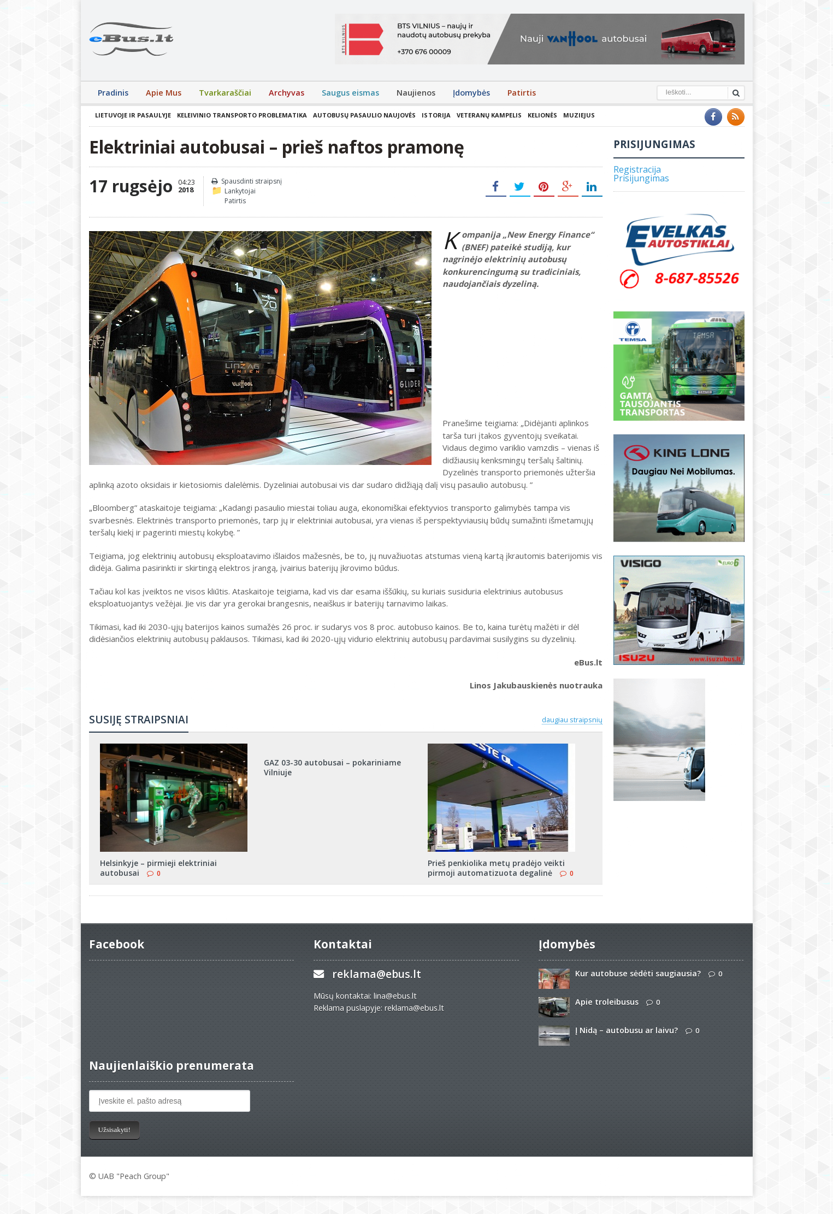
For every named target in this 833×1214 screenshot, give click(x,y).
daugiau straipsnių (572, 719)
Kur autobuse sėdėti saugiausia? (638, 973)
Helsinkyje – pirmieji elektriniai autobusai (158, 868)
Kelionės (542, 115)
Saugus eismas (350, 92)
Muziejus (578, 115)
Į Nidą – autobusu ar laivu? (626, 1030)
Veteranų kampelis (488, 115)
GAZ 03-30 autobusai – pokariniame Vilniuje (332, 767)
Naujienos (416, 92)
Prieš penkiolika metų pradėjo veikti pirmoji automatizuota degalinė (496, 868)
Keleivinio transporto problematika (242, 115)
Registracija (637, 169)
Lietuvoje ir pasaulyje (133, 115)
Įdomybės (471, 92)
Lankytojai (240, 191)
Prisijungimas (641, 178)
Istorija (436, 115)
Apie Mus (163, 92)
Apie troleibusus (607, 1002)
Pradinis (113, 92)
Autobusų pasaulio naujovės (364, 115)
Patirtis (521, 92)
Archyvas (286, 92)
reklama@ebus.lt (376, 974)
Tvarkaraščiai (225, 92)
